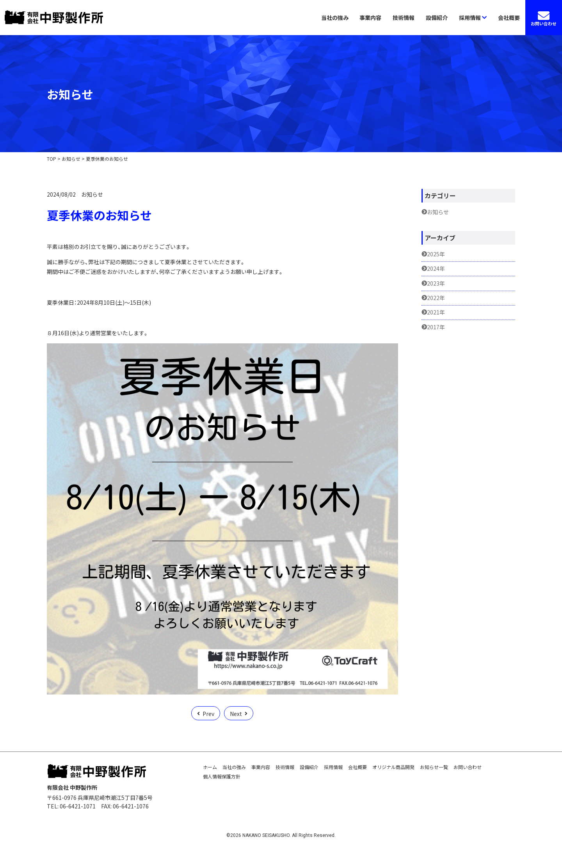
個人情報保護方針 (221, 776)
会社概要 (509, 17)
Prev (208, 714)
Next (236, 714)
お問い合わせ (468, 767)
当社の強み (335, 17)
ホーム (210, 767)
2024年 (436, 268)
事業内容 (370, 17)
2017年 (436, 327)
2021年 (436, 312)
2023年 (436, 283)
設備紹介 (437, 17)
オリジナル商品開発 (393, 767)
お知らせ (92, 194)
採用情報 (473, 17)
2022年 (436, 298)
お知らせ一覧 (434, 767)
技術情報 (403, 17)
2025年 (436, 254)
